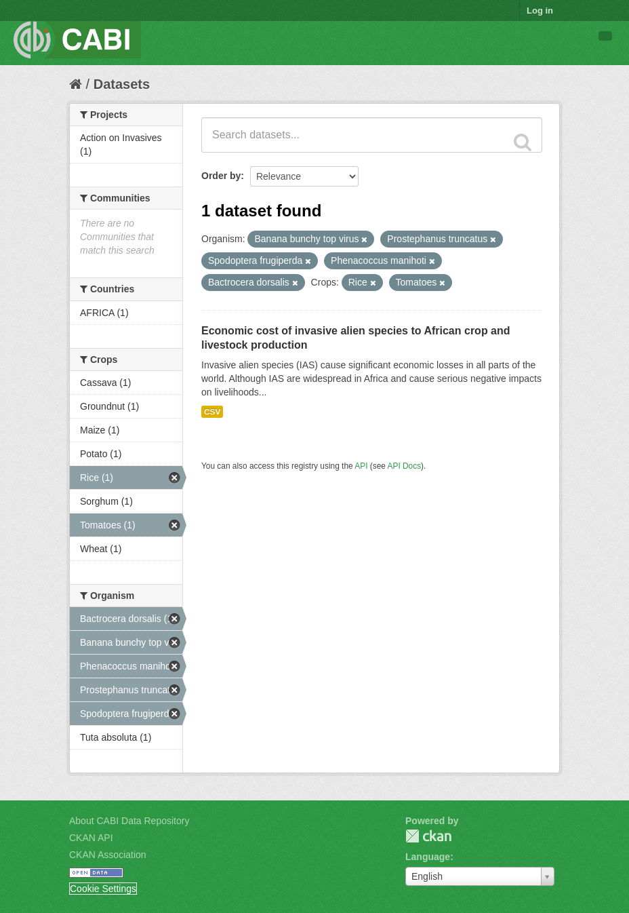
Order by (221, 175)
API (360, 466)
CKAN (428, 836)
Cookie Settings (103, 888)
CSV (212, 411)
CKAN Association (107, 854)
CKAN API (91, 837)
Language (427, 856)
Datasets (122, 84)
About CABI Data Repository (129, 820)
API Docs (405, 466)
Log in (540, 10)
